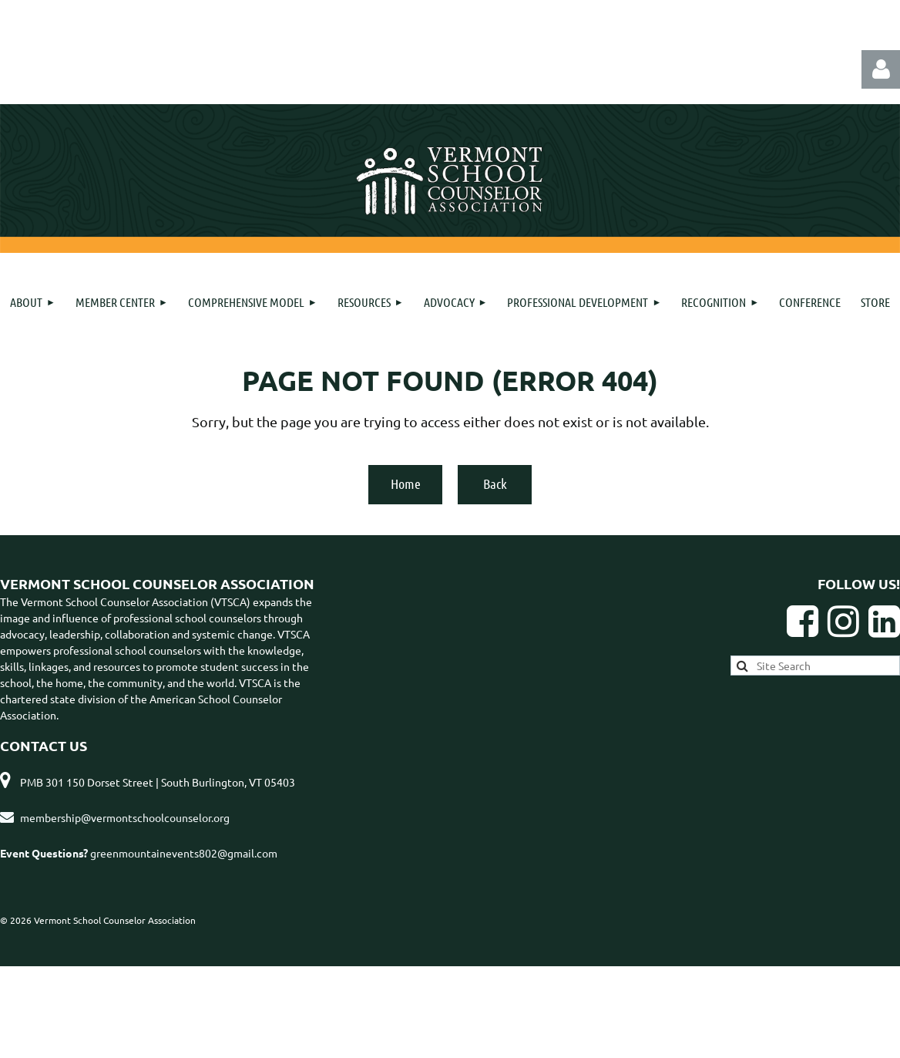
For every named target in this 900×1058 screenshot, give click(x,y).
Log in (880, 69)
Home (406, 483)
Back (495, 483)
